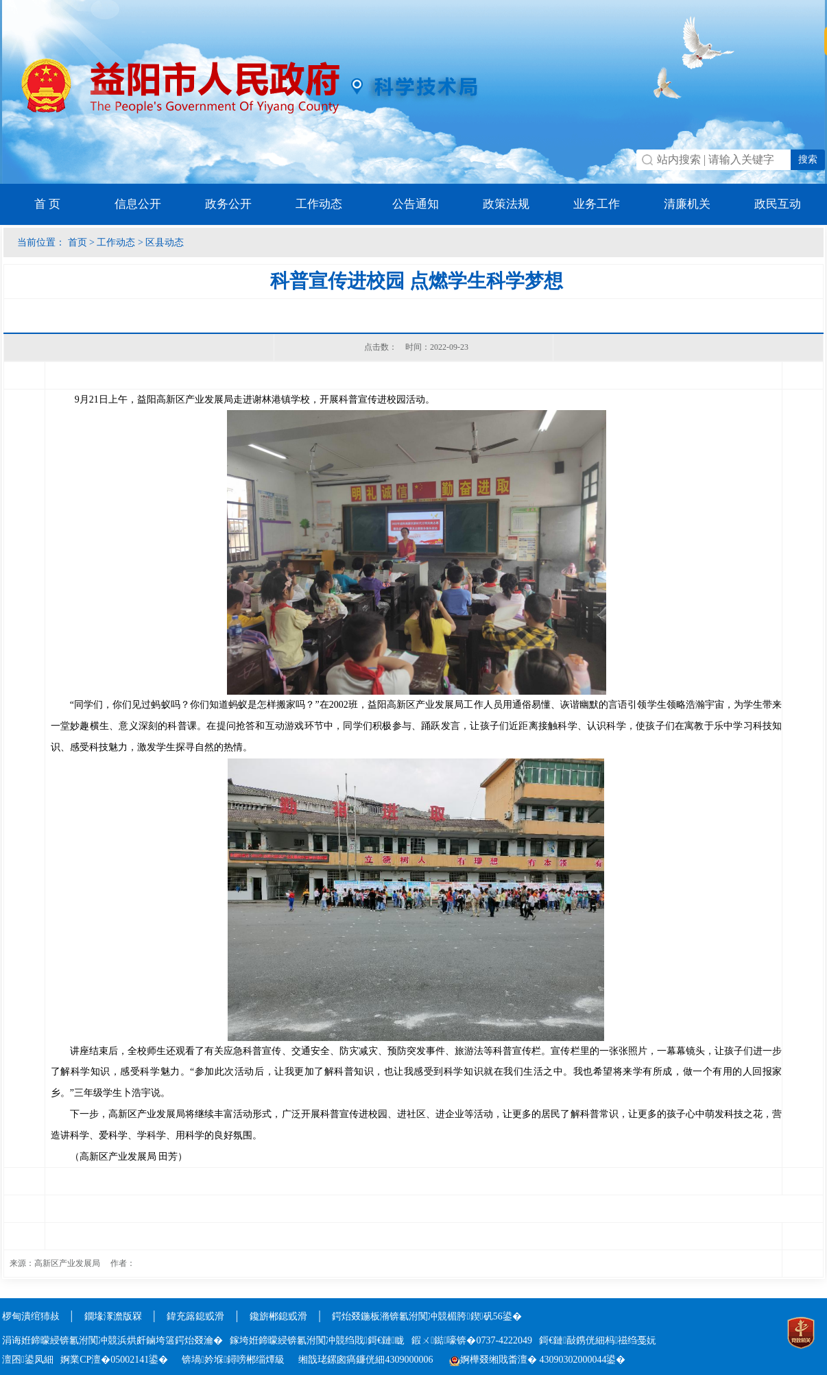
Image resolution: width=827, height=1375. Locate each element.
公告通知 (415, 204)
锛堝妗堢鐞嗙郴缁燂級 (233, 1359)
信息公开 (138, 204)
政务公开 (228, 204)
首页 (77, 242)
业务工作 (596, 204)
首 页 (47, 204)
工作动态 (319, 204)
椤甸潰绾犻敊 (32, 1316)
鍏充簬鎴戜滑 (195, 1316)
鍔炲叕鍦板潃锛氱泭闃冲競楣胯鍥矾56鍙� (426, 1316)
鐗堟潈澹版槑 (113, 1316)
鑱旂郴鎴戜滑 (278, 1316)
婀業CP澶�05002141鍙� (114, 1359)
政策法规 (506, 204)
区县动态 (164, 242)
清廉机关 (687, 204)
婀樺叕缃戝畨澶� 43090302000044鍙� (537, 1359)
